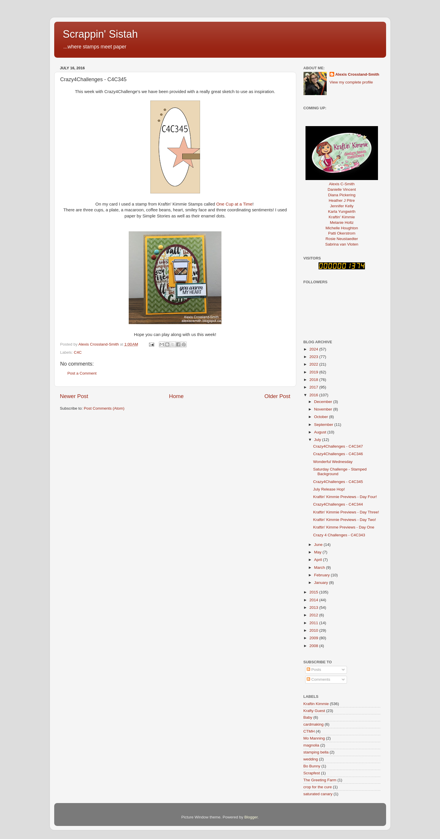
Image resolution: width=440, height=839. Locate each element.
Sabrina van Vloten (341, 244)
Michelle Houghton (342, 228)
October (321, 417)
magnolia (311, 745)
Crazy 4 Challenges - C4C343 (339, 535)
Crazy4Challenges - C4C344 (338, 504)
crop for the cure (317, 787)
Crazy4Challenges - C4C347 (338, 446)
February (322, 575)
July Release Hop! (329, 489)
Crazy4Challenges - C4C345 (338, 482)
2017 (314, 387)
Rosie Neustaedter (342, 239)
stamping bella (316, 752)
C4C (78, 352)
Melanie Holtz (342, 222)
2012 (314, 615)
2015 (314, 592)
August (321, 432)
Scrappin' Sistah (100, 34)
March (320, 567)
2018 (314, 379)
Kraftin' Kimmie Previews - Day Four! (345, 497)
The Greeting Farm (320, 780)
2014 (314, 600)
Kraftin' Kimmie (342, 217)
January (321, 582)
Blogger (251, 817)
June (319, 544)
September (324, 424)
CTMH (309, 731)
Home (176, 396)
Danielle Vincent (342, 189)
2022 (314, 364)
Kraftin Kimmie (316, 704)
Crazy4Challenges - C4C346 (338, 454)
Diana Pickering (342, 195)
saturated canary (318, 794)
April (318, 559)
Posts (314, 669)
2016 (314, 395)
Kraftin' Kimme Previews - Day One (343, 527)
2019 (314, 372)
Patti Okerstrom (341, 233)
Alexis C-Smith (342, 184)
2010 (314, 630)
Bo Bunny (312, 766)
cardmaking (313, 724)
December (323, 401)
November (323, 409)
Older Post (277, 396)
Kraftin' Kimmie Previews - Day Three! (346, 512)
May (318, 552)
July (318, 439)
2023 (314, 357)
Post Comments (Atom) (104, 408)
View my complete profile (351, 82)
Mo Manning (314, 738)
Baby (307, 717)
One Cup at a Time (234, 204)
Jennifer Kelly (341, 206)
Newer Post (74, 396)
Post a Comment (82, 373)
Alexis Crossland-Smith (357, 74)
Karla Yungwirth (341, 211)
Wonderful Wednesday (332, 462)
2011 (314, 623)
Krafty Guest (314, 711)
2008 (314, 646)
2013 (314, 607)
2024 (314, 349)
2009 (314, 638)
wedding (310, 759)
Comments (318, 679)
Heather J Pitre (342, 200)
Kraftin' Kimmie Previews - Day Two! (344, 519)
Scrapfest (311, 773)
